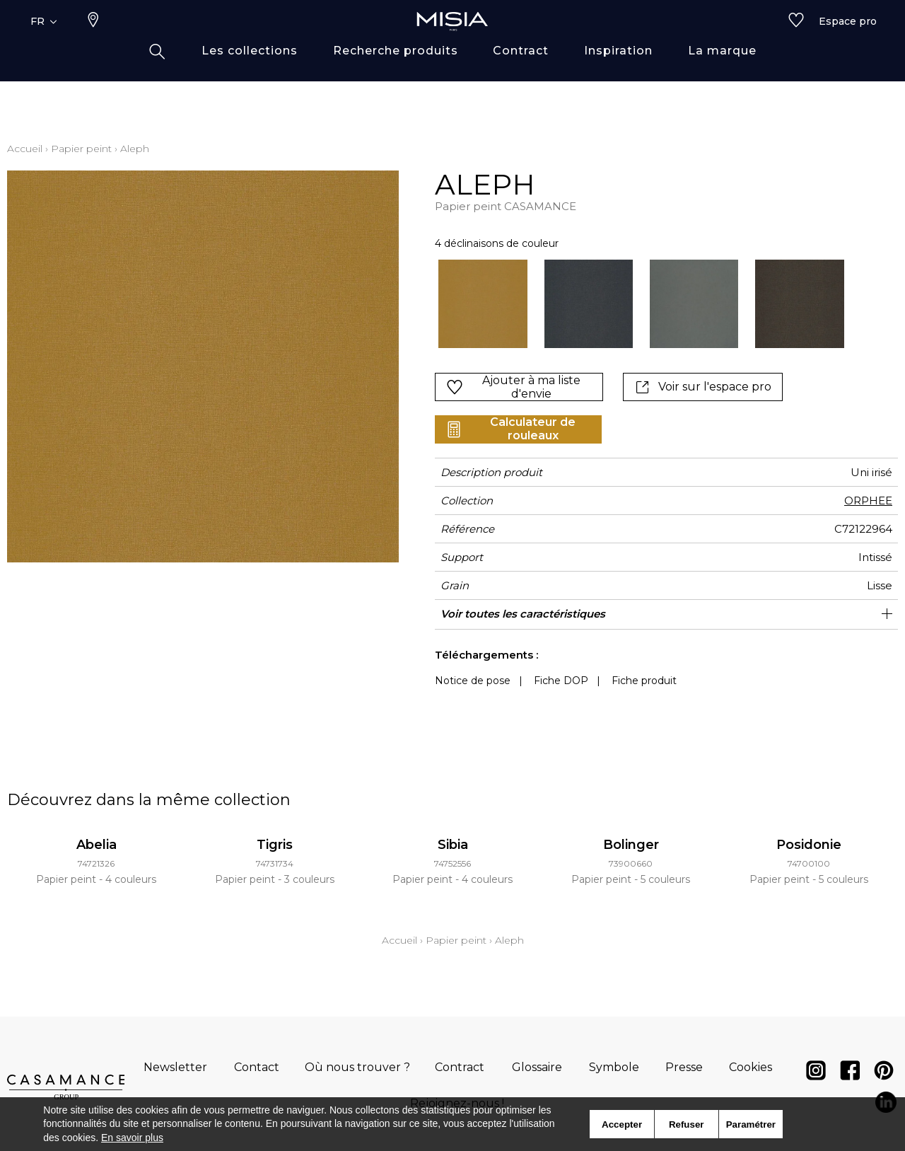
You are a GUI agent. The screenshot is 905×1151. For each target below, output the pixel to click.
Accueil (24, 148)
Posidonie (808, 844)
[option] (482, 304)
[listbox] (632, 304)
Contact (256, 1067)
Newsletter (175, 1067)
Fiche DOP (561, 680)
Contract (459, 1067)
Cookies (750, 1067)
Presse (684, 1067)
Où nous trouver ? (357, 1067)
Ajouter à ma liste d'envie (513, 387)
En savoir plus (132, 1137)
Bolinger (631, 844)
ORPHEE (868, 500)
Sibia (453, 844)
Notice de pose (472, 680)
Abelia (96, 844)
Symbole (614, 1067)
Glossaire (537, 1067)
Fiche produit (644, 680)
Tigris (275, 844)
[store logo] (452, 44)
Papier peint (81, 148)
